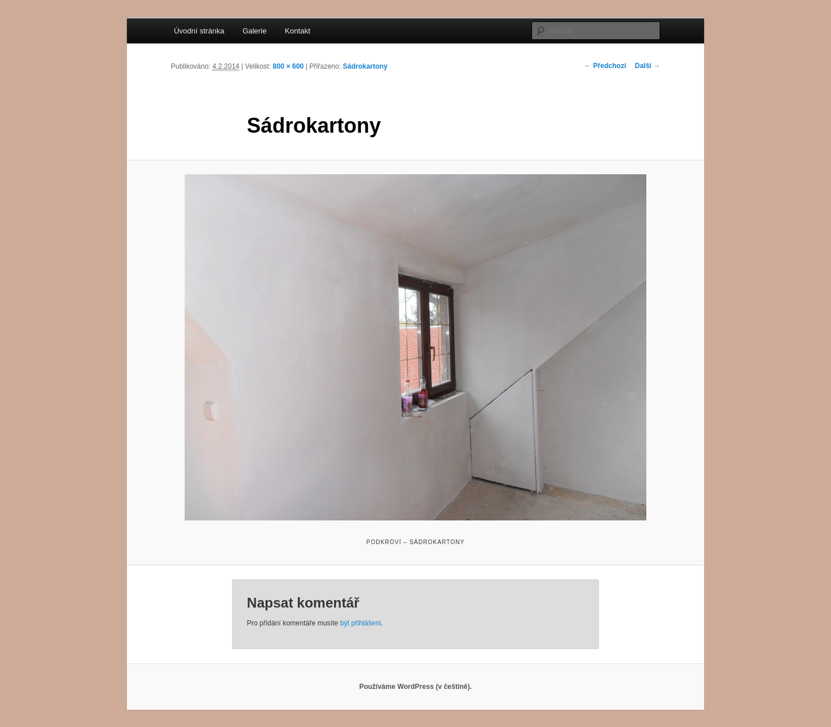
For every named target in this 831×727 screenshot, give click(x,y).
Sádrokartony (365, 66)
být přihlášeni (360, 623)
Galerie (254, 31)
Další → (647, 66)
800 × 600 (288, 66)
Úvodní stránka (199, 31)
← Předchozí (605, 66)
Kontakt (297, 31)
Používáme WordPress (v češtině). (415, 687)
